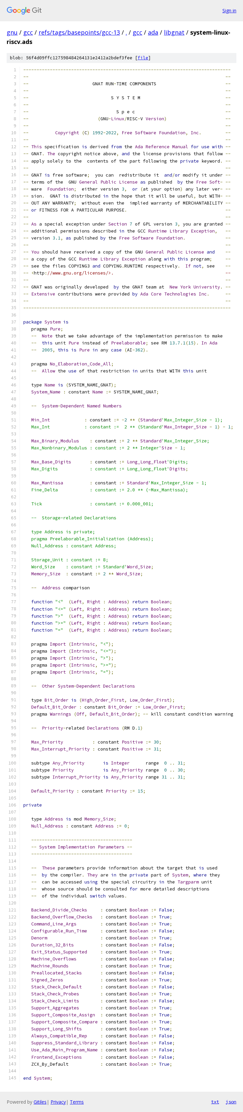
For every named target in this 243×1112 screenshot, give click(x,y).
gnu (12, 32)
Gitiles (40, 1102)
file (143, 58)
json (231, 1102)
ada (153, 32)
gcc (28, 32)
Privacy (58, 1102)
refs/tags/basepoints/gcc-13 (79, 32)
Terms (77, 1102)
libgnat (174, 32)
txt (215, 1102)
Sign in (229, 10)
